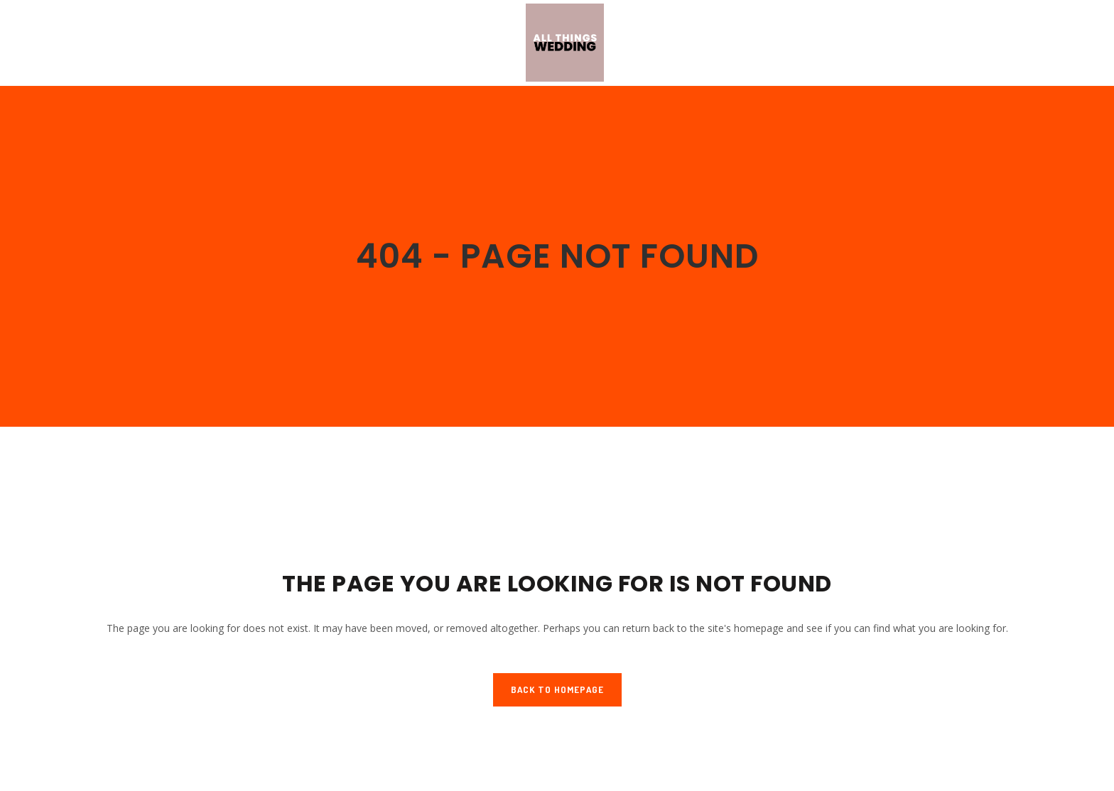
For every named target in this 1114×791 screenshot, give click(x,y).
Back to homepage (557, 689)
